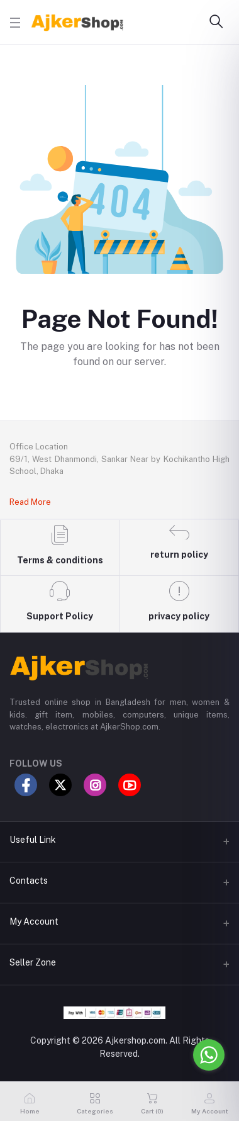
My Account (33, 921)
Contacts (28, 881)
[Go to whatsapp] (209, 1055)
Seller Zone (32, 962)
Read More (30, 502)
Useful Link (32, 840)
